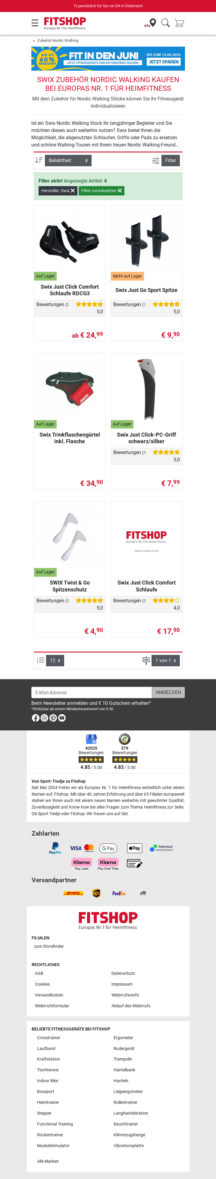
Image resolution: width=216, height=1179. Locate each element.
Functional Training (55, 1124)
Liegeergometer (128, 1091)
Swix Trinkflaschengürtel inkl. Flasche (69, 437)
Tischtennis (47, 1070)
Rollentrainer (125, 1102)
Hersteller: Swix (58, 190)
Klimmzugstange (129, 1135)
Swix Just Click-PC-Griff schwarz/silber (146, 437)
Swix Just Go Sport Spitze (146, 290)
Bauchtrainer (126, 1124)
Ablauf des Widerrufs (130, 1006)
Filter (170, 160)
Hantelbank (124, 1070)
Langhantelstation (131, 1113)
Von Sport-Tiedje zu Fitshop (59, 781)
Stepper (44, 1113)
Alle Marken (48, 1161)
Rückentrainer (50, 1135)
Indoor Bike (47, 1080)
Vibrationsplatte (129, 1145)
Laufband (46, 1048)
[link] (35, 719)
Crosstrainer (48, 1037)
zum (49, 946)
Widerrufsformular (52, 1006)
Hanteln (121, 1080)
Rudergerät (124, 1048)
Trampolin (123, 1059)
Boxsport (45, 1091)
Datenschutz (123, 973)
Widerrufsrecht (125, 995)
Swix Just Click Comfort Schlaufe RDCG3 (70, 290)
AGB (39, 973)
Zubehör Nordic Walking (57, 40)
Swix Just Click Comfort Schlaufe (146, 585)
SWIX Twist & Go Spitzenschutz (70, 585)
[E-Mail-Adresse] (91, 692)
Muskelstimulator (53, 1145)
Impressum (122, 984)
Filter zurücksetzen (101, 190)
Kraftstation (48, 1059)
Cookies (42, 984)
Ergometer (123, 1037)
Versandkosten (49, 995)
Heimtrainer (48, 1102)
